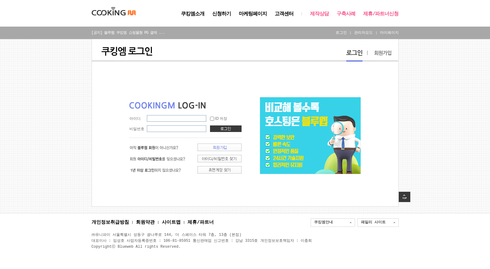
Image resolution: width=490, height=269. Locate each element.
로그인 (341, 32)
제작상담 (319, 14)
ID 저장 (221, 118)
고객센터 (284, 14)
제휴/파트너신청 (381, 14)
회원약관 (145, 223)
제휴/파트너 (201, 223)
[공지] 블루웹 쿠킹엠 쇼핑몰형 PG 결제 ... (128, 32)
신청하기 (221, 14)
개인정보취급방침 (110, 223)
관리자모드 (363, 32)
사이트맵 (171, 223)
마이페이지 (389, 32)
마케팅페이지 (253, 14)
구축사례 (346, 14)
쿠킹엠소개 (192, 14)
